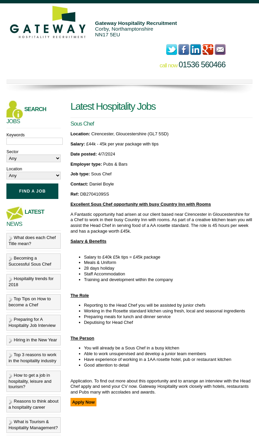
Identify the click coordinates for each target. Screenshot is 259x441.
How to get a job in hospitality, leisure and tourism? (29, 381)
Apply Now (83, 402)
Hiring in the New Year (35, 339)
